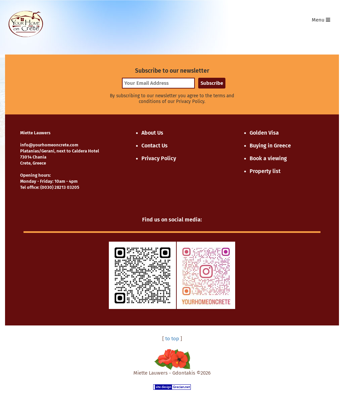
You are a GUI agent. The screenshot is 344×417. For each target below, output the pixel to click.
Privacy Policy (158, 158)
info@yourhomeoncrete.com (49, 144)
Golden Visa (264, 133)
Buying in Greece (270, 145)
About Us (152, 133)
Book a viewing (268, 158)
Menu (322, 21)
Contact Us (154, 145)
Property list (265, 171)
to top (172, 339)
